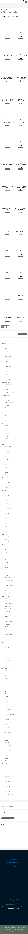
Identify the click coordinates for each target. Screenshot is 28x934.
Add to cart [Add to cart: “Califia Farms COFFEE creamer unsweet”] (20, 103)
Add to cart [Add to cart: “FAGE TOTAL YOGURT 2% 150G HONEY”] (20, 212)
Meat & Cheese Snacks (9, 714)
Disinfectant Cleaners (9, 580)
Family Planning (8, 503)
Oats (6, 678)
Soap (6, 523)
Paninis (6, 784)
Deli (3, 470)
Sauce (6, 415)
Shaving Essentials (8, 521)
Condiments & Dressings (10, 608)
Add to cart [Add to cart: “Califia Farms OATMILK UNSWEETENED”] (20, 125)
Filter (8, 818)
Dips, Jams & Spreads (9, 397)
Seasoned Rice (8, 686)
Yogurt (6, 467)
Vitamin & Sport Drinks (9, 376)
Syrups (6, 441)
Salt (6, 412)
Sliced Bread (7, 389)
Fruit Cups (7, 536)
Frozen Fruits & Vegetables (10, 662)
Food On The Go (5, 534)
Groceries (4, 555)
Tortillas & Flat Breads (9, 392)
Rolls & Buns (7, 387)
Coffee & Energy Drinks (9, 356)
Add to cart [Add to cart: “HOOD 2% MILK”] (20, 299)
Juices (6, 361)
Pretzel (6, 722)
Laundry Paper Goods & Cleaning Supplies (10, 573)
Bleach (6, 575)
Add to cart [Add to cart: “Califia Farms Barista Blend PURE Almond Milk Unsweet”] (20, 59)
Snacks (3, 689)
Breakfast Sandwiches (9, 776)
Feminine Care (8, 508)
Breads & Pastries (5, 382)
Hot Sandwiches (8, 781)
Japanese (7, 565)
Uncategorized (5, 763)
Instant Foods (8, 619)
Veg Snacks (7, 732)
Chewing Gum (8, 425)
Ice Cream (7, 433)
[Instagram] (14, 931)
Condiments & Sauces (6, 395)
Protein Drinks (8, 366)
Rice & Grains (7, 626)
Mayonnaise (7, 405)
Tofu (6, 464)
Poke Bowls (7, 786)
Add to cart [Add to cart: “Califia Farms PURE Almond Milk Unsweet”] (7, 169)
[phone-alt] (14, 859)
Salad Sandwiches (8, 791)
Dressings (7, 400)
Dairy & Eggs (4, 444)
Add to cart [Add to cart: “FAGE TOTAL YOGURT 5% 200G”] (7, 278)
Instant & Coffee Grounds (10, 358)
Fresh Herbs (7, 647)
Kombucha (7, 364)
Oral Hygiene (7, 516)
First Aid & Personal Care (7, 490)
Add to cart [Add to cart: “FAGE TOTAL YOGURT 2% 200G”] (7, 256)
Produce (4, 642)
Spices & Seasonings (9, 634)
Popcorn (7, 719)
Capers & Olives (8, 745)
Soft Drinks (7, 369)
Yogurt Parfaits (8, 541)
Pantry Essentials (5, 596)
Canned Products (8, 742)
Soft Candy (7, 438)
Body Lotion (7, 492)
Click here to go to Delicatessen (7, 806)
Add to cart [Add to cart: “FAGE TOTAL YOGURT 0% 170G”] (20, 169)
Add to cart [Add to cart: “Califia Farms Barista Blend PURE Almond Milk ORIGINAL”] (7, 59)
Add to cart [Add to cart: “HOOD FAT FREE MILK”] (7, 321)
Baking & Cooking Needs (7, 343)
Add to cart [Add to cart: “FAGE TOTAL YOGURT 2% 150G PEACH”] (7, 234)
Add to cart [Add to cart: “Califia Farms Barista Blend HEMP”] (7, 38)
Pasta (6, 487)
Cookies (6, 701)
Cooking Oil (7, 611)
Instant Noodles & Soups (10, 482)
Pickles (6, 755)
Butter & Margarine (8, 446)
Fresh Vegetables (8, 650)
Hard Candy (7, 431)
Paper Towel (7, 588)
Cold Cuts (7, 474)
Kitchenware (7, 510)
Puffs (6, 724)
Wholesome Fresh (5, 768)
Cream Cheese (8, 451)
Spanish (6, 570)
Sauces (6, 629)
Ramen (6, 789)
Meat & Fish (7, 665)
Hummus (7, 459)
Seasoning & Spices (9, 418)
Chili (6, 747)
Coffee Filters (8, 606)
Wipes (6, 531)
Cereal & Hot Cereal (9, 603)
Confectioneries (5, 423)
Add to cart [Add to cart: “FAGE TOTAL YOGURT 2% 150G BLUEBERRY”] (20, 190)
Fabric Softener (8, 583)
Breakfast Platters (8, 773)
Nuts (6, 717)
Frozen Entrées (8, 660)
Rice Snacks (7, 727)
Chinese (6, 559)
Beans (6, 740)
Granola (6, 675)
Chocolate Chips (8, 345)
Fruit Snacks (7, 709)
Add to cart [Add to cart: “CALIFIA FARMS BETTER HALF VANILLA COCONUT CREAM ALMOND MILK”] (7, 103)
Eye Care (7, 498)
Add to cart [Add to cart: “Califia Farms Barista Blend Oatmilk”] (20, 38)
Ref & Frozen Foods (6, 653)
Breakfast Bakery (8, 384)
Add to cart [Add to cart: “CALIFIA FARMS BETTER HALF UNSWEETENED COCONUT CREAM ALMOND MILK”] (20, 81)
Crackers (7, 704)
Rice (6, 683)
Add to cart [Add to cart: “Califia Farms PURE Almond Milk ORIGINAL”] (20, 147)
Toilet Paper (7, 590)
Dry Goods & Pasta (6, 477)
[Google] (8, 929)
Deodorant (7, 495)
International (4, 557)
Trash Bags (7, 593)
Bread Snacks (8, 693)
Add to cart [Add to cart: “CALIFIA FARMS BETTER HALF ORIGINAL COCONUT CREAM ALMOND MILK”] (7, 81)
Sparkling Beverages (9, 371)
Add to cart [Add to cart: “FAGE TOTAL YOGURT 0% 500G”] (7, 190)
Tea (6, 374)
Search (22, 334)
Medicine (7, 513)
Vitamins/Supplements (9, 528)
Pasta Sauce (7, 753)
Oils (6, 407)
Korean (6, 567)
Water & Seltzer (8, 379)
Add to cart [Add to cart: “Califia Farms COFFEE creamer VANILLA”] (7, 125)
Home (2, 9)
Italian (6, 562)
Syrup (6, 637)
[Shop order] (18, 16)
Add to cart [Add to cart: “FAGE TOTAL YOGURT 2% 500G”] (20, 256)
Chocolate (7, 428)
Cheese (6, 449)
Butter (6, 598)
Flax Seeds (7, 670)
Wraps (6, 796)
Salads (6, 539)
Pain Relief (7, 518)
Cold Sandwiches (8, 778)
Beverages (4, 354)
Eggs (6, 456)
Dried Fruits (7, 706)
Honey (6, 616)
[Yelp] (15, 929)
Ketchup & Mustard (9, 402)
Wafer (6, 735)
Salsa (6, 410)
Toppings (7, 420)
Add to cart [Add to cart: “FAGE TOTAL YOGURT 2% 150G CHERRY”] (7, 212)
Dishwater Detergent (9, 577)
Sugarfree (7, 729)
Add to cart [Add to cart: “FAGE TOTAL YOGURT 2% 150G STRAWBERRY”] (20, 234)
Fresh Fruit (7, 644)
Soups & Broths (8, 632)
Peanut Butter (8, 624)
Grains (6, 673)
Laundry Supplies (8, 585)
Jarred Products (8, 750)
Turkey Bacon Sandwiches (10, 794)
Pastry (6, 436)
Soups (6, 758)
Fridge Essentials (5, 544)
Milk (6, 461)
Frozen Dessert (8, 657)
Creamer (7, 454)
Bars (6, 691)
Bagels (6, 771)
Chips (6, 699)
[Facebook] (20, 929)
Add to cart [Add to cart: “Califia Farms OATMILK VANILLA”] (7, 147)
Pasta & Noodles (8, 621)
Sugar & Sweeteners (9, 351)
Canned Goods (8, 601)
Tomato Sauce (8, 760)
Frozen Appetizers (8, 655)
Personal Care (5, 640)
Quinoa (6, 680)
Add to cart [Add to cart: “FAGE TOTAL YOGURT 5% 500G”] (20, 278)
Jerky (6, 711)
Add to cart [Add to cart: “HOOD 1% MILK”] (7, 299)
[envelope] (14, 860)
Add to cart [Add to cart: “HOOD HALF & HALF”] (20, 321)
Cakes (6, 696)
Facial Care (7, 500)
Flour (6, 348)
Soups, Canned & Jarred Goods (8, 738)
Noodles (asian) (8, 485)
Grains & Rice (7, 479)
